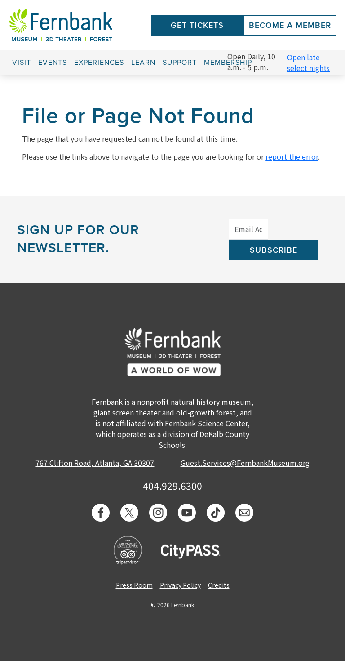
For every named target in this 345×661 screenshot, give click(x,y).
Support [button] (180, 62)
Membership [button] (228, 62)
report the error (291, 156)
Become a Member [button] (290, 25)
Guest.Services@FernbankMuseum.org (245, 462)
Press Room (134, 585)
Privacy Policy (180, 585)
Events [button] (52, 62)
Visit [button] (21, 62)
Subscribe (273, 250)
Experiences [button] (99, 62)
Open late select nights (308, 62)
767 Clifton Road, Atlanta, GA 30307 (94, 462)
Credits (219, 585)
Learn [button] (143, 62)
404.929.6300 (172, 485)
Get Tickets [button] (197, 25)
